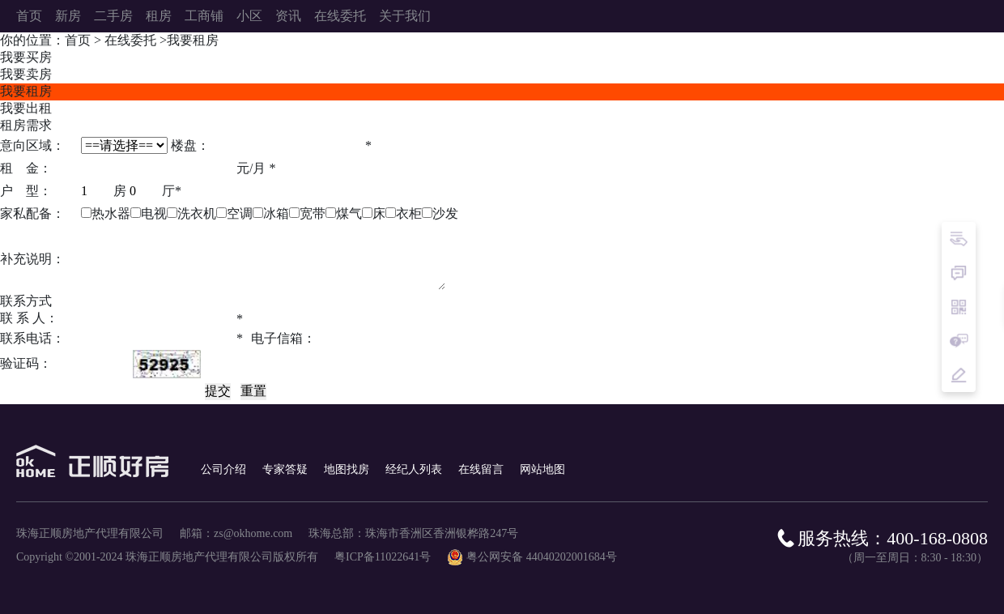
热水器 (110, 213)
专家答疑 (285, 469)
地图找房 (346, 469)
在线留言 (481, 469)
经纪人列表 (413, 469)
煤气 (349, 213)
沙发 (445, 213)
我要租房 (193, 40)
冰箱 (276, 213)
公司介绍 (223, 469)
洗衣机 (196, 213)
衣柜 (409, 213)
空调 (240, 213)
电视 (154, 213)
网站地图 (542, 469)
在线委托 (130, 40)
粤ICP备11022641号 (382, 557)
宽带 (312, 213)
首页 (78, 40)
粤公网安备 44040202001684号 (541, 557)
